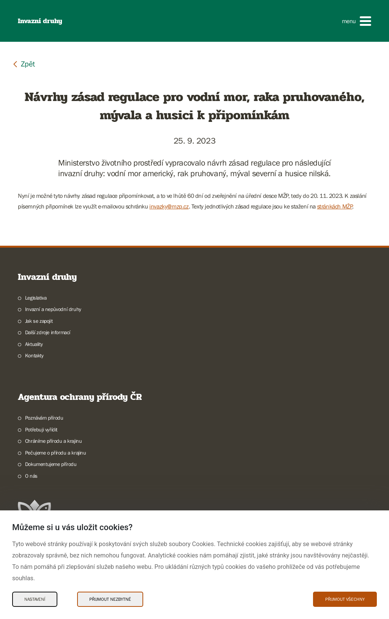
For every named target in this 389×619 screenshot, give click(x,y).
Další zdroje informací (47, 332)
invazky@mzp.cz (168, 206)
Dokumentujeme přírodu (51, 464)
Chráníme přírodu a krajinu (53, 441)
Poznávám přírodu (44, 418)
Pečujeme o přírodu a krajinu (55, 453)
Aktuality (34, 344)
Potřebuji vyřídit (41, 429)
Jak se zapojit (38, 321)
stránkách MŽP (335, 206)
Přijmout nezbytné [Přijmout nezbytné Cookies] (110, 599)
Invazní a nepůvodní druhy (53, 309)
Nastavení (34, 599)
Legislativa (36, 298)
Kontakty (34, 355)
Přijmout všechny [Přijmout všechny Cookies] (345, 599)
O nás (31, 476)
